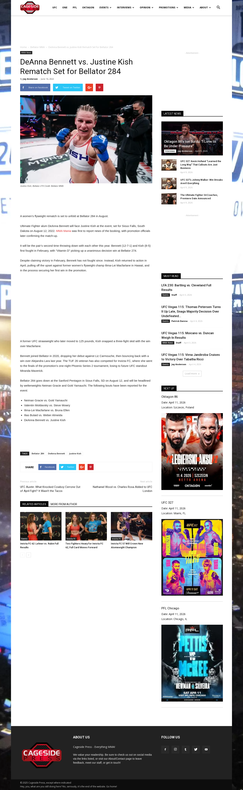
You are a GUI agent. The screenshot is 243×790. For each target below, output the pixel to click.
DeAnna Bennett (56, 453)
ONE (64, 7)
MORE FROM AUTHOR (64, 504)
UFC (54, 7)
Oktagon (88, 7)
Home (23, 47)
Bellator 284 (38, 453)
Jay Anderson (30, 78)
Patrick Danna (179, 321)
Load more (192, 373)
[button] (218, 5)
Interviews (125, 7)
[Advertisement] (121, 28)
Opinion (146, 7)
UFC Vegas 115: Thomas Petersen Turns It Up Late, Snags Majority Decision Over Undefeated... (191, 311)
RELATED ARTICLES (34, 504)
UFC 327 (167, 502)
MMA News (26, 52)
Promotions (168, 7)
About (205, 7)
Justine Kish (75, 453)
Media (189, 7)
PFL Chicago (170, 608)
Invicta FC (71, 538)
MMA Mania (63, 230)
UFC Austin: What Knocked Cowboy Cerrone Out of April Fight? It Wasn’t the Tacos (50, 489)
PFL (75, 7)
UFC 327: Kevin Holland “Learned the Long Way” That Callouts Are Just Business (200, 164)
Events (105, 7)
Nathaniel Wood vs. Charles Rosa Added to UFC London (122, 489)
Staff (174, 294)
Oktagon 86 (169, 397)
